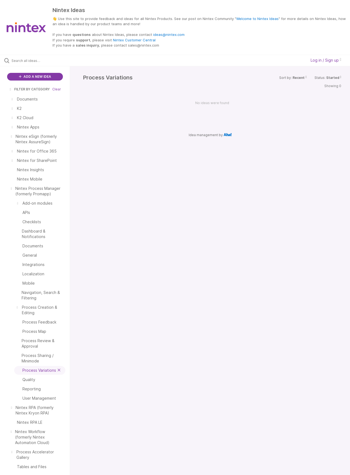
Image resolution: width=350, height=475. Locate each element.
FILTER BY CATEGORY (29, 89)
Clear (56, 89)
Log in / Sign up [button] (326, 60)
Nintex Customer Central (134, 40)
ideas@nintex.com (169, 34)
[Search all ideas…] (41, 60)
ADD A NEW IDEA (35, 77)
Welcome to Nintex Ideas (257, 18)
